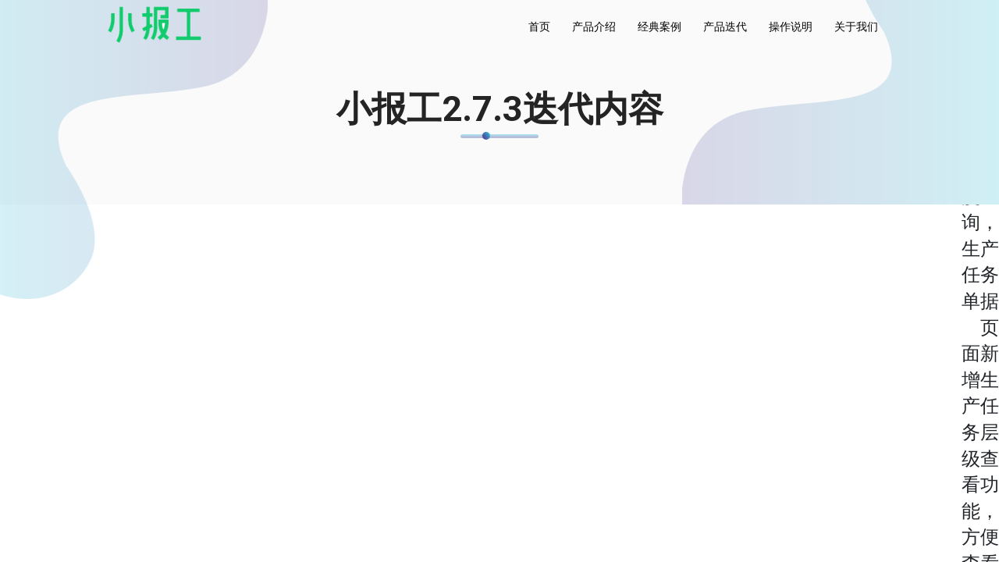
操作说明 (790, 26)
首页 (539, 26)
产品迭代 (725, 26)
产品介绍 (594, 26)
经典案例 (659, 26)
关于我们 (856, 26)
